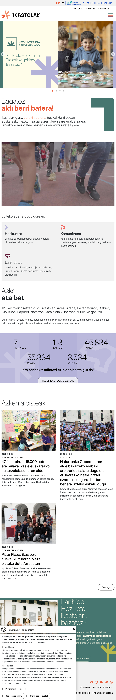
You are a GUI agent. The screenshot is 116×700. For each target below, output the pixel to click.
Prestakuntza (106, 9)
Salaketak (108, 687)
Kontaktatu (85, 687)
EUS (58, 3)
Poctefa (97, 687)
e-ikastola (76, 9)
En (84, 3)
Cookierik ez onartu (13, 696)
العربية (99, 3)
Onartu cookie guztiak (38, 696)
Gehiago (106, 587)
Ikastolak (65, 457)
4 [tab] (64, 91)
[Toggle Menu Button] (110, 14)
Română (107, 3)
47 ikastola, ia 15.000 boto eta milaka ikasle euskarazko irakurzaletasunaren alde (26, 466)
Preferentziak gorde (14, 689)
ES (63, 3)
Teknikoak (9, 666)
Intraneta (89, 9)
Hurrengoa (113, 54)
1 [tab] (52, 91)
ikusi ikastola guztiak (58, 380)
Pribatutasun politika (102, 693)
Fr (88, 3)
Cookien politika (82, 693)
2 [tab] (56, 91)
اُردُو (93, 3)
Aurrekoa (3, 54)
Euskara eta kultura (12, 457)
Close (74, 628)
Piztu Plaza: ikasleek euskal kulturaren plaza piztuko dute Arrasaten (21, 559)
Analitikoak (9, 647)
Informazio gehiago (36, 642)
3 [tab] (60, 91)
